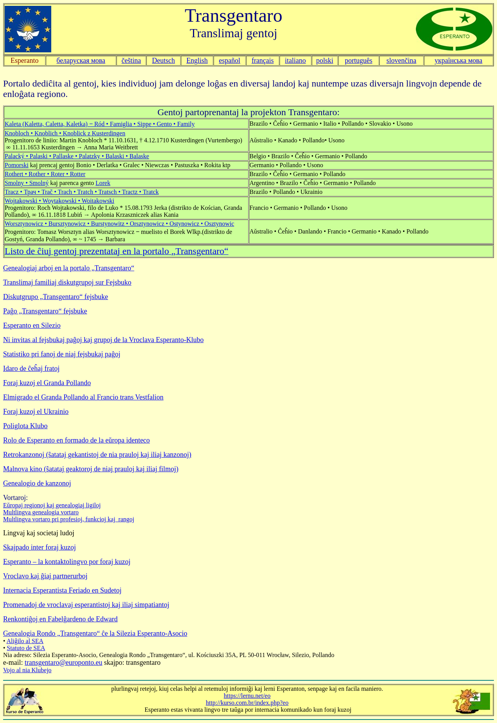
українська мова (458, 60)
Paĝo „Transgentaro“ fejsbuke (45, 311)
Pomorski (16, 165)
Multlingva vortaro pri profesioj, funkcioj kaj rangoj (68, 519)
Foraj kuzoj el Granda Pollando (47, 383)
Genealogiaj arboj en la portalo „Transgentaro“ (68, 268)
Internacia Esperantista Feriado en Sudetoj (62, 590)
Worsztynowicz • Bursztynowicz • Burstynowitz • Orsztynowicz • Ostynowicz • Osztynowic (119, 223)
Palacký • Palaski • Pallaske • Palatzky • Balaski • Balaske (77, 156)
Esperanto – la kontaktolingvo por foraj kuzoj (66, 562)
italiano (295, 60)
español (229, 60)
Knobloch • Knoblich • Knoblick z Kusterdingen (65, 133)
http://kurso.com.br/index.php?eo (247, 702)
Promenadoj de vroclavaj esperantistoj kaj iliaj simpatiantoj (86, 605)
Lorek (103, 183)
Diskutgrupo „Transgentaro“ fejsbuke (55, 297)
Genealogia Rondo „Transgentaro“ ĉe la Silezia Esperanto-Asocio (95, 633)
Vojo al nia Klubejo (27, 670)
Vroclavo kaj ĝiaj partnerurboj (45, 576)
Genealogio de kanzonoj (37, 483)
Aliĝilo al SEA (25, 641)
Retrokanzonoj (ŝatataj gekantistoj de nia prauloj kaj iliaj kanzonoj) (97, 454)
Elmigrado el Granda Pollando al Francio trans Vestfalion (83, 397)
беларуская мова (81, 60)
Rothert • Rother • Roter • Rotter (45, 174)
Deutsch (163, 60)
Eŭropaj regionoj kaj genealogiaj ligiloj (52, 505)
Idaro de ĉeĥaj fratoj (31, 368)
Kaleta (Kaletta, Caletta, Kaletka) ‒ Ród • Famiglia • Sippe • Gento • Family (100, 124)
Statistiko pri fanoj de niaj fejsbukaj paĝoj (61, 354)
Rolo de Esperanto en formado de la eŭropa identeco (76, 440)
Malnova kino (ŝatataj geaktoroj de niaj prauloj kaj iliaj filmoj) (90, 469)
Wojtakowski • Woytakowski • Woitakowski (59, 200)
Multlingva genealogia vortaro (41, 512)
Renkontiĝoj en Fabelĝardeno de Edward (60, 619)
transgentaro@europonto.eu (63, 662)
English (197, 60)
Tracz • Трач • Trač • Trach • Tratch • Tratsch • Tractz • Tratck (82, 192)
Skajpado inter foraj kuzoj (39, 547)
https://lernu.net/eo (247, 695)
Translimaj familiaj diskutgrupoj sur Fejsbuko (67, 282)
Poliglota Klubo (25, 426)
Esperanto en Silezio (32, 325)
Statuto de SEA (26, 648)
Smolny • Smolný (27, 183)
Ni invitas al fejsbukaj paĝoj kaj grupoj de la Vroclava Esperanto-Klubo (103, 340)
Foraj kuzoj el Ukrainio (35, 411)
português (358, 60)
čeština (131, 60)
